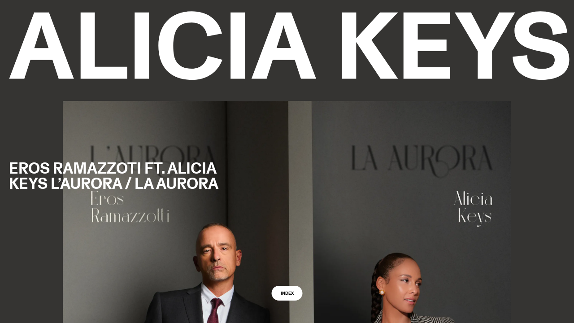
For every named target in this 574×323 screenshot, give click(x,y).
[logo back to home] (289, 45)
